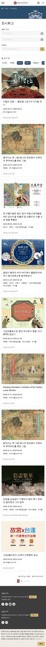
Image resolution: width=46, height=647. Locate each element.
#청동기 (36, 63)
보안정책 (38, 639)
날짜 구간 (5, 29)
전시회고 (14, 8)
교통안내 (32, 597)
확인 (41, 644)
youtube (10, 604)
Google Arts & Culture (13, 604)
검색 (42, 49)
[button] (38, 2)
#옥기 (27, 63)
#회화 (12, 63)
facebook (2, 604)
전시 (6, 8)
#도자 (20, 63)
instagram (6, 604)
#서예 (4, 63)
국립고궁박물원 (20, 3)
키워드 (4, 45)
